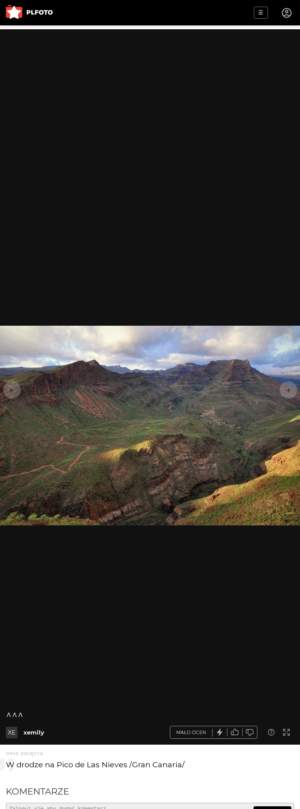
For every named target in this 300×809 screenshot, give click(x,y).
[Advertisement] (150, 83)
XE (12, 732)
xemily (33, 732)
